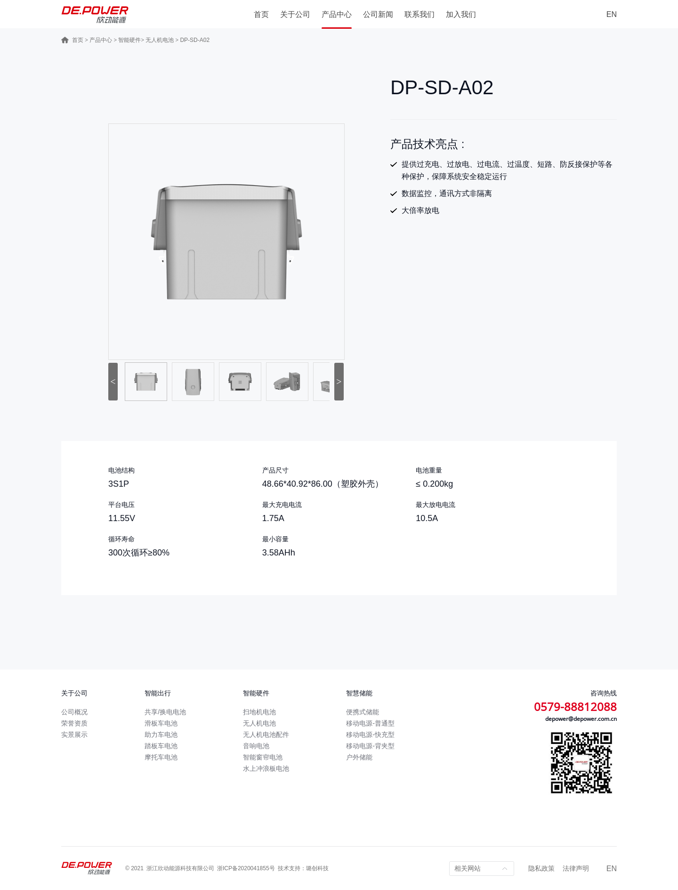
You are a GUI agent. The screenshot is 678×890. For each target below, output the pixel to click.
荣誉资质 (74, 723)
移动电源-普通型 (370, 723)
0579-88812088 (575, 706)
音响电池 (256, 746)
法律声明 (576, 868)
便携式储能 (362, 712)
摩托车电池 (161, 757)
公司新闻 (378, 14)
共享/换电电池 (165, 712)
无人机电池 (159, 40)
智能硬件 (129, 40)
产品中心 (337, 14)
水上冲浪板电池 (266, 768)
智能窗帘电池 (262, 757)
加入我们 (461, 14)
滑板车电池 (161, 723)
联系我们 (419, 14)
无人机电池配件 (266, 734)
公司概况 (74, 712)
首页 (261, 14)
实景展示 (74, 734)
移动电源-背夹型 (370, 746)
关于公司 (295, 14)
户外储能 (359, 757)
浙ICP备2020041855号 (246, 868)
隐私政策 (541, 868)
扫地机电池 (259, 712)
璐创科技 (317, 868)
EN (611, 14)
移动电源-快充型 (370, 734)
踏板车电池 (161, 746)
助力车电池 (161, 734)
